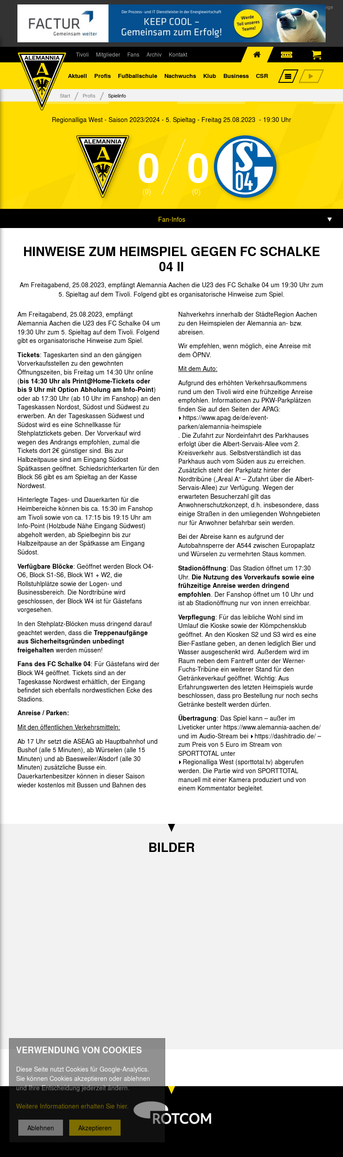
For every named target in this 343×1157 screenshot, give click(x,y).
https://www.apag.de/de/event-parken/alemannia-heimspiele (223, 422)
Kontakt (178, 54)
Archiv (154, 54)
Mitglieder (108, 54)
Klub (209, 75)
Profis (102, 75)
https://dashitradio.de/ (285, 735)
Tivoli (82, 54)
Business (236, 75)
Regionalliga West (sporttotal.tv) (228, 761)
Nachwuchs (180, 75)
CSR (262, 75)
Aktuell (77, 75)
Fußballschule (137, 75)
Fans (133, 54)
